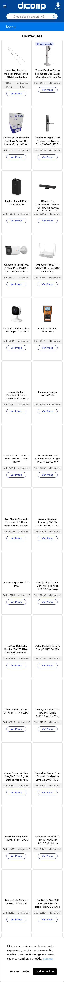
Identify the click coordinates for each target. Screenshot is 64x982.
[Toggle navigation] (4, 6)
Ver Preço (16, 93)
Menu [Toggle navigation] (11, 26)
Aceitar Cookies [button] (45, 971)
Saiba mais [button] (47, 959)
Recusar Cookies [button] (20, 971)
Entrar (58, 8)
